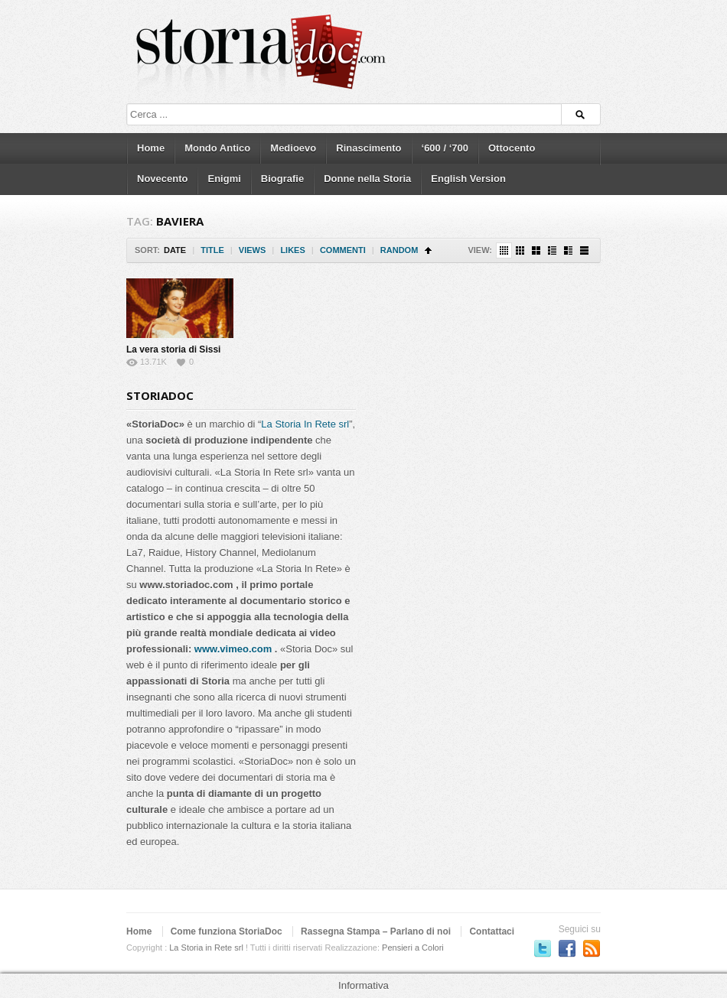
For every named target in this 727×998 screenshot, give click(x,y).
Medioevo (293, 148)
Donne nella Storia (367, 178)
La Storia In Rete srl (305, 424)
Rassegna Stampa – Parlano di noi (376, 931)
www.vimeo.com (233, 649)
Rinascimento (368, 148)
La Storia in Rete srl (206, 947)
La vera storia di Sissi (173, 349)
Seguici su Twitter (542, 948)
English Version (468, 178)
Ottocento (511, 148)
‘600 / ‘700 (445, 148)
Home (151, 148)
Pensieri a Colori (413, 947)
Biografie (282, 178)
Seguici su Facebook (567, 948)
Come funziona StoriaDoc (226, 931)
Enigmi (223, 178)
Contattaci (491, 931)
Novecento (162, 178)
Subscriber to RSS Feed (591, 948)
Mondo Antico (217, 148)
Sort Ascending (428, 250)
